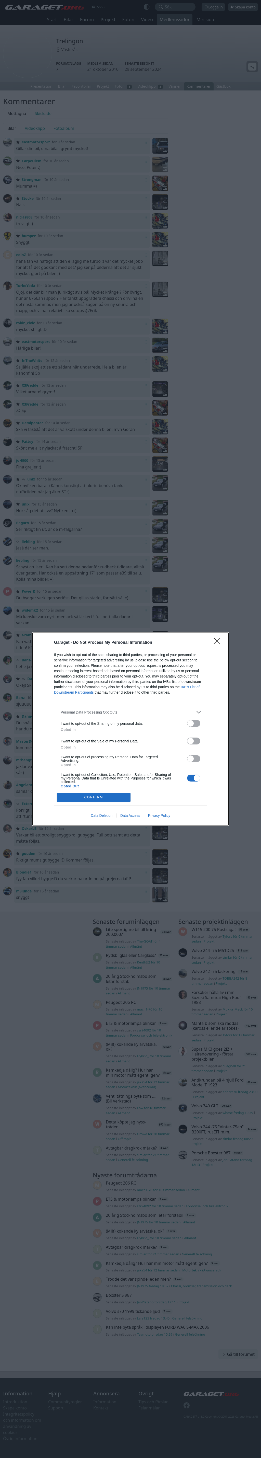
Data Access (130, 815)
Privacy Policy (159, 815)
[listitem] (130, 712)
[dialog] (130, 729)
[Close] (219, 643)
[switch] (193, 723)
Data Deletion (101, 815)
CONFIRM (93, 797)
